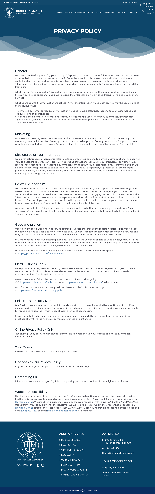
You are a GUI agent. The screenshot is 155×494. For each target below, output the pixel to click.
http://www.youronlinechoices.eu (84, 282)
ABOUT (120, 12)
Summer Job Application (75, 474)
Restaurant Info (70, 464)
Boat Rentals (80, 12)
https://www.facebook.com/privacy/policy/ (41, 290)
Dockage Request (71, 440)
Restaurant (110, 12)
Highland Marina (24, 401)
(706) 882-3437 (112, 447)
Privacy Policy (92, 490)
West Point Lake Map (72, 449)
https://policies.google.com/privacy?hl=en (41, 253)
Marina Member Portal (74, 469)
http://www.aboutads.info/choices (38, 282)
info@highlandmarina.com (119, 453)
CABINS (91, 12)
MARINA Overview (63, 12)
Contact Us (133, 12)
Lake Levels (67, 454)
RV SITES (99, 12)
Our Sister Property (72, 459)
